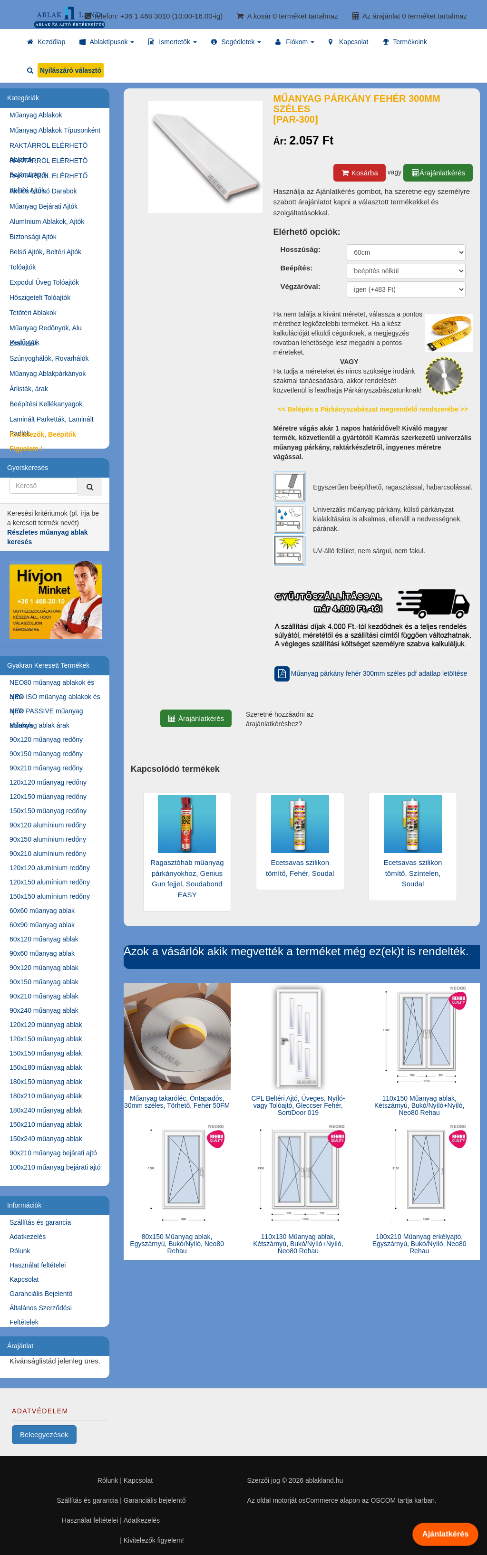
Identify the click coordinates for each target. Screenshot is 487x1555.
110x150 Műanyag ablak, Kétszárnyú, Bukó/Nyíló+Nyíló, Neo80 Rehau (419, 1105)
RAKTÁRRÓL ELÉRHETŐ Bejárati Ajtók (49, 162)
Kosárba (359, 173)
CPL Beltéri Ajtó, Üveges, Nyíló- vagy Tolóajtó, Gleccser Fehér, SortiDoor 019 (298, 1105)
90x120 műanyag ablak (44, 967)
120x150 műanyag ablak (46, 1039)
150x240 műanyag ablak (46, 1138)
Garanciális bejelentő (155, 1500)
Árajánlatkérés (438, 173)
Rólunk (20, 1251)
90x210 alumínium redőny (48, 853)
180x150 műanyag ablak (46, 1081)
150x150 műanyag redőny (48, 811)
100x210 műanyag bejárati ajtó (55, 1167)
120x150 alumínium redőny (50, 882)
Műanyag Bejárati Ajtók (44, 206)
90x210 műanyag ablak (44, 996)
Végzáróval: (300, 286)
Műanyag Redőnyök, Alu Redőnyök (46, 329)
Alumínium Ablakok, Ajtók (47, 221)
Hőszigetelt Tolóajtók (40, 297)
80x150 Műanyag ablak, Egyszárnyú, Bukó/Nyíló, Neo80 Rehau (177, 1244)
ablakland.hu (324, 1480)
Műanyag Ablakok (36, 115)
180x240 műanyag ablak (46, 1110)
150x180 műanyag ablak (46, 1067)
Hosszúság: (300, 249)
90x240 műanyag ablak (44, 1010)
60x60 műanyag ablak (42, 910)
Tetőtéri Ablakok (33, 313)
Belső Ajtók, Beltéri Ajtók (45, 252)
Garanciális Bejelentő (41, 1293)
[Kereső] (90, 487)
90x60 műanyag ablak (42, 953)
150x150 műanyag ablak (46, 1053)
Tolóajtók (23, 267)
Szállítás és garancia (40, 1222)
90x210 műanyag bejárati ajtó (53, 1153)
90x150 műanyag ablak (44, 982)
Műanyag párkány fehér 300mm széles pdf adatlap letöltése (370, 673)
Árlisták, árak (29, 389)
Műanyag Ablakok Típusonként (55, 130)
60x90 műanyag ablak (42, 925)
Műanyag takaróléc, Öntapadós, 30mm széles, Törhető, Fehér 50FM (177, 1101)
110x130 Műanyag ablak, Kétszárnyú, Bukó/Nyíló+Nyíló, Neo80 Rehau (298, 1244)
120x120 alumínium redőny (50, 868)
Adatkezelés (28, 1236)
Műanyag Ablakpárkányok (48, 373)
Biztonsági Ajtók (33, 236)
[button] (106, 42)
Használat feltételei (38, 1265)
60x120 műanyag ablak (44, 939)
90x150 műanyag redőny (46, 754)
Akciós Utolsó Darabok (43, 191)
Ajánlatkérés (445, 1534)
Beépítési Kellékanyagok (46, 404)
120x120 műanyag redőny (48, 782)
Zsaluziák (24, 343)
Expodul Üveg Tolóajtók (44, 282)
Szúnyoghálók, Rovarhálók (49, 358)
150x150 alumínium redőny (50, 896)
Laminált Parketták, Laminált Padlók (52, 420)
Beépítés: (296, 268)
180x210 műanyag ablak (46, 1096)
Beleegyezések (44, 1434)
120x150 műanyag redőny (48, 796)
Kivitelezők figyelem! (154, 1540)
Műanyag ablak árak (39, 725)
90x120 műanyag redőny (46, 739)
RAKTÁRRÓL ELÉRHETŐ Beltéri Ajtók (49, 177)
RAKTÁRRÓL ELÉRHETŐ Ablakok (49, 147)
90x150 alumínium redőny (48, 839)
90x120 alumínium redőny (48, 825)
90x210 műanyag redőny (46, 768)
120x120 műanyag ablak (46, 1024)
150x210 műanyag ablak (46, 1124)
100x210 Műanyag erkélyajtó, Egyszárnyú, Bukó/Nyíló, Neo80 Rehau (419, 1244)
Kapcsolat (24, 1279)
